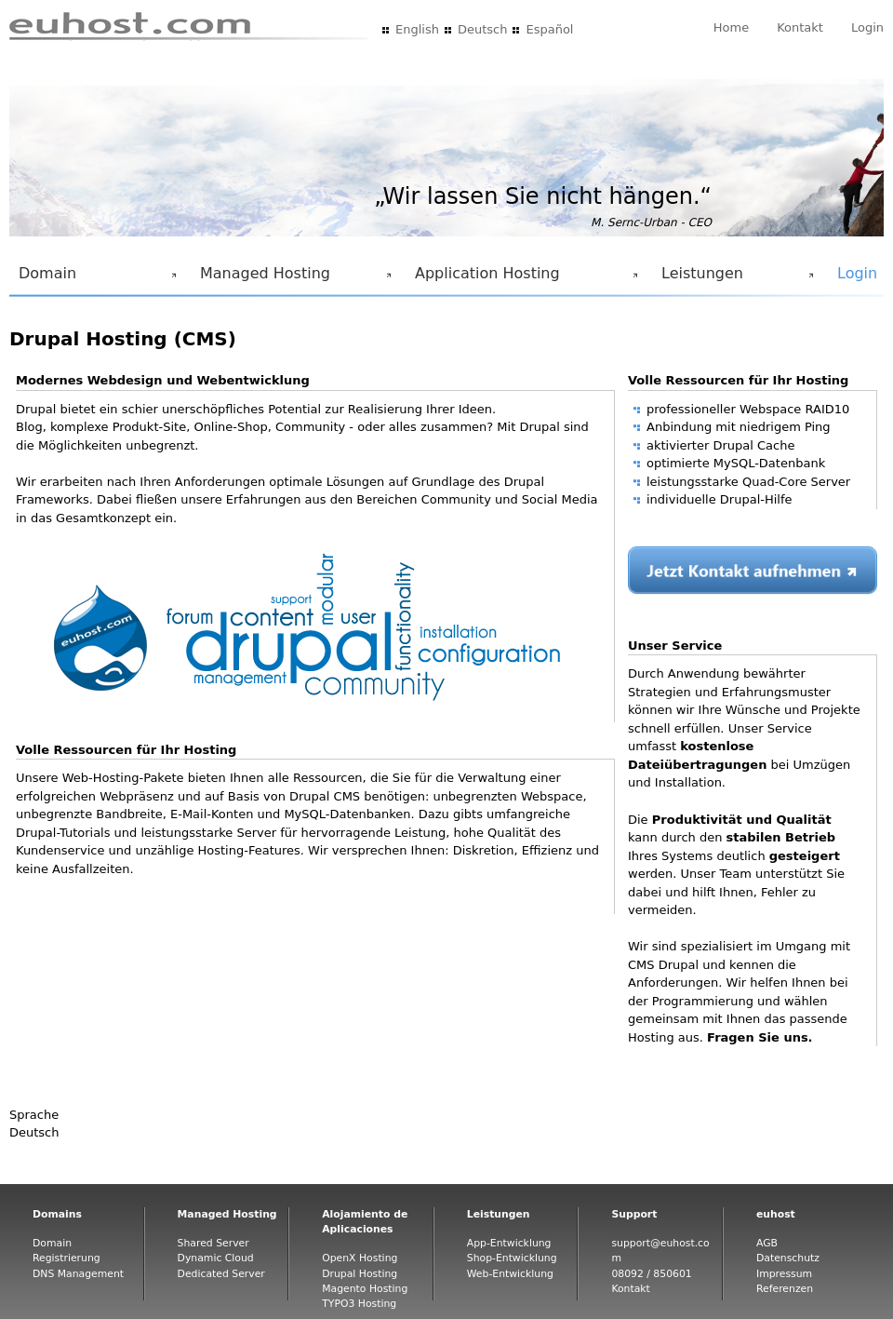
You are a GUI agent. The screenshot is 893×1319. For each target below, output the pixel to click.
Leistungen (734, 278)
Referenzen (784, 1289)
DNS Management (78, 1274)
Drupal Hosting (359, 1274)
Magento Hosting (364, 1289)
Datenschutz (788, 1258)
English (417, 29)
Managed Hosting (292, 278)
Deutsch (483, 29)
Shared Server (213, 1243)
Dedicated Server (221, 1274)
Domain (94, 278)
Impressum (784, 1274)
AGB (767, 1243)
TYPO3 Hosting (359, 1304)
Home (731, 27)
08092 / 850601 (651, 1274)
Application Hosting (523, 278)
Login (867, 27)
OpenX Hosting (359, 1258)
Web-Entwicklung (510, 1274)
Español (549, 29)
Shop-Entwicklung (512, 1258)
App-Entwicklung (509, 1243)
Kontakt (800, 27)
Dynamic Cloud (216, 1258)
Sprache (34, 1115)
